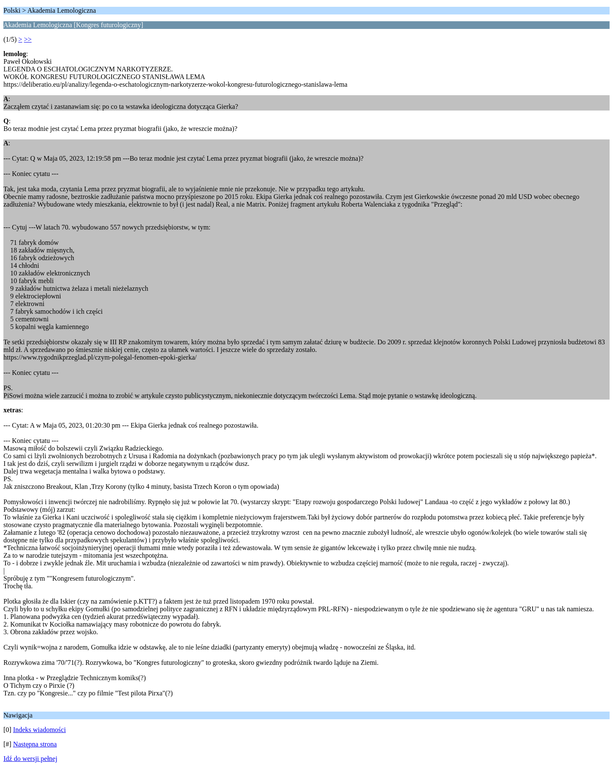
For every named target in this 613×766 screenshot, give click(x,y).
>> (28, 39)
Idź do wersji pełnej (30, 758)
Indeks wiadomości (39, 729)
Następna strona (35, 744)
